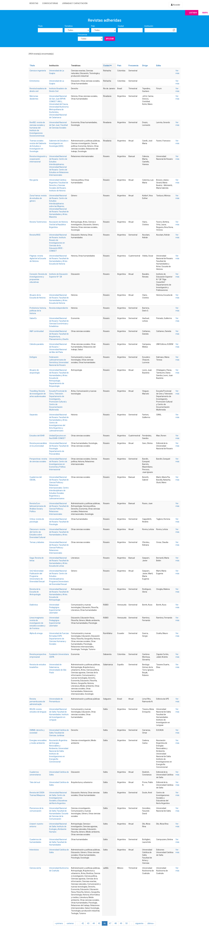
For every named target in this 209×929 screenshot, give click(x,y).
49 (121, 923)
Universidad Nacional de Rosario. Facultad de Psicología (59, 521)
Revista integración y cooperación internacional (38, 159)
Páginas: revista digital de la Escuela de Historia (38, 258)
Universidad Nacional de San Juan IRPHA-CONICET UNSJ (58, 99)
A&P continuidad (37, 331)
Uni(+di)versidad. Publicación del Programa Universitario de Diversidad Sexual (37, 576)
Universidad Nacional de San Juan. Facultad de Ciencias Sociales (58, 125)
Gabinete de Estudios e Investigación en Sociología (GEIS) (58, 143)
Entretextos (34, 81)
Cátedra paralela (37, 344)
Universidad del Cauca (58, 104)
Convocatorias (50, 3)
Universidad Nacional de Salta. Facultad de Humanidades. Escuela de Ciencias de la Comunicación (58, 813)
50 (126, 923)
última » (150, 923)
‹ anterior (70, 923)
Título (40, 26)
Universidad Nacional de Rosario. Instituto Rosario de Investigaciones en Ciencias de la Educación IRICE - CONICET (58, 243)
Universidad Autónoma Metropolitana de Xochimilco (59, 109)
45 (99, 923)
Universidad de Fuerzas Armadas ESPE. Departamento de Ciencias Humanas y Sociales (59, 638)
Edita (158, 65)
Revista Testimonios (38, 222)
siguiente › (139, 923)
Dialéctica (34, 605)
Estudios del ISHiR (37, 436)
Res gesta (34, 180)
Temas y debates (37, 542)
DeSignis (33, 357)
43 (88, 923)
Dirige (145, 65)
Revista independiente (58, 308)
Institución (148, 26)
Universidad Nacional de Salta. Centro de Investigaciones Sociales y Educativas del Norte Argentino (58, 797)
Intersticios (34, 850)
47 (110, 923)
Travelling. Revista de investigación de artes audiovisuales (38, 393)
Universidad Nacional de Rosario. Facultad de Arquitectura (59, 334)
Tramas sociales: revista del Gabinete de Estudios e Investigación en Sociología (38, 146)
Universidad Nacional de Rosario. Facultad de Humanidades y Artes (59, 532)
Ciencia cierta (35, 868)
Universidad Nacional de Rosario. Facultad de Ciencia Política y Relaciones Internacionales (59, 508)
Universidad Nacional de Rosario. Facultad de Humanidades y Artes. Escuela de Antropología (59, 594)
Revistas (33, 3)
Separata (33, 415)
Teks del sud (35, 782)
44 (94, 923)
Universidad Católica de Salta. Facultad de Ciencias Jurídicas (59, 732)
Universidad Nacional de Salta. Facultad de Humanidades (58, 842)
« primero (59, 923)
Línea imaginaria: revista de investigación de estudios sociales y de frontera (37, 623)
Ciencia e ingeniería (38, 71)
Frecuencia (82, 35)
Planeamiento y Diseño (59, 339)
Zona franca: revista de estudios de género (38, 198)
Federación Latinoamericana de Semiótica (57, 360)
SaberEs (33, 318)
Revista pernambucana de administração (37, 701)
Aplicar (110, 39)
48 (115, 923)
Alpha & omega (36, 633)
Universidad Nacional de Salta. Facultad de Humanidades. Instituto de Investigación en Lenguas (59, 714)
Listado (193, 13)
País (93, 26)
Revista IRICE (35, 235)
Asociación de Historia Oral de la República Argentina (58, 224)
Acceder (175, 5)
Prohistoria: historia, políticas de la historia (38, 310)
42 (83, 923)
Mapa (205, 13)
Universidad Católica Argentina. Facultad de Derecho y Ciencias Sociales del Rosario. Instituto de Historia (58, 185)
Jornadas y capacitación (74, 3)
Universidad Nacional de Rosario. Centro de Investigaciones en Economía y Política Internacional (58, 464)
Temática (69, 26)
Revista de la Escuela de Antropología (35, 592)
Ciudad (121, 26)
